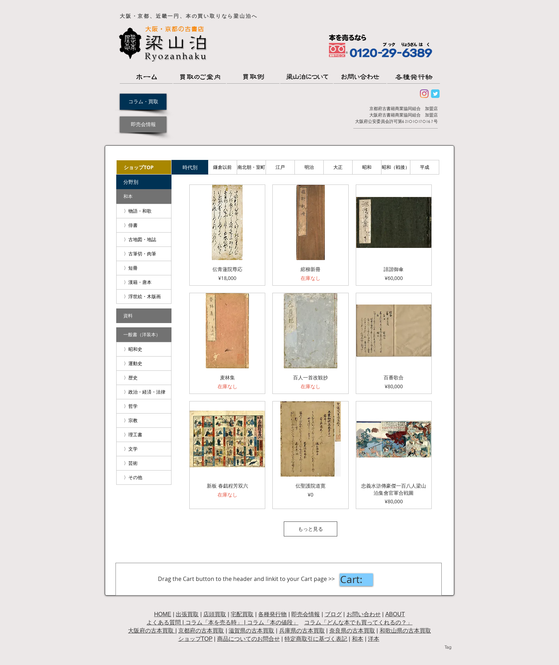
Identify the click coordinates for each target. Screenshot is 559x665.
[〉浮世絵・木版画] (143, 296)
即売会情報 (305, 614)
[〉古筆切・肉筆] (143, 253)
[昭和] (366, 167)
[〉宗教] (143, 420)
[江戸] (280, 167)
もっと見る (310, 528)
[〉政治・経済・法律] (143, 392)
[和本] (143, 196)
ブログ (333, 614)
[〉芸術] (143, 463)
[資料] (143, 315)
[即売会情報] (143, 124)
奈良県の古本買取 (352, 631)
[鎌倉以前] (222, 167)
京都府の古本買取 (201, 631)
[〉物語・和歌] (143, 211)
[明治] (309, 167)
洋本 (373, 639)
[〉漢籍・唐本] (143, 282)
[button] (143, 182)
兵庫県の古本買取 (302, 631)
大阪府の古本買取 (151, 631)
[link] (356, 580)
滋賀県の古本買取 (251, 631)
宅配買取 (242, 614)
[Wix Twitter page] (435, 93)
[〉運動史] (143, 363)
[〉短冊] (143, 268)
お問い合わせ (364, 614)
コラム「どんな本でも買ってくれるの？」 (358, 622)
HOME (162, 614)
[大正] (338, 167)
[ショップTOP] (143, 167)
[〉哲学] (143, 406)
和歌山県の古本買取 (405, 631)
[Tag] (447, 646)
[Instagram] (424, 93)
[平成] (424, 167)
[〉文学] (143, 449)
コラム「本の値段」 (272, 622)
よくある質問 (164, 622)
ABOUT (395, 614)
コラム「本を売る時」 (213, 622)
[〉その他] (143, 477)
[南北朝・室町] (251, 167)
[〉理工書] (143, 434)
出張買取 (187, 614)
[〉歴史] (143, 377)
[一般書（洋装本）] (143, 334)
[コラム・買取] (143, 102)
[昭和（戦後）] (395, 167)
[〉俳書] (143, 225)
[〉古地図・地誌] (143, 239)
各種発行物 (272, 614)
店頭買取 (214, 614)
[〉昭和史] (143, 349)
